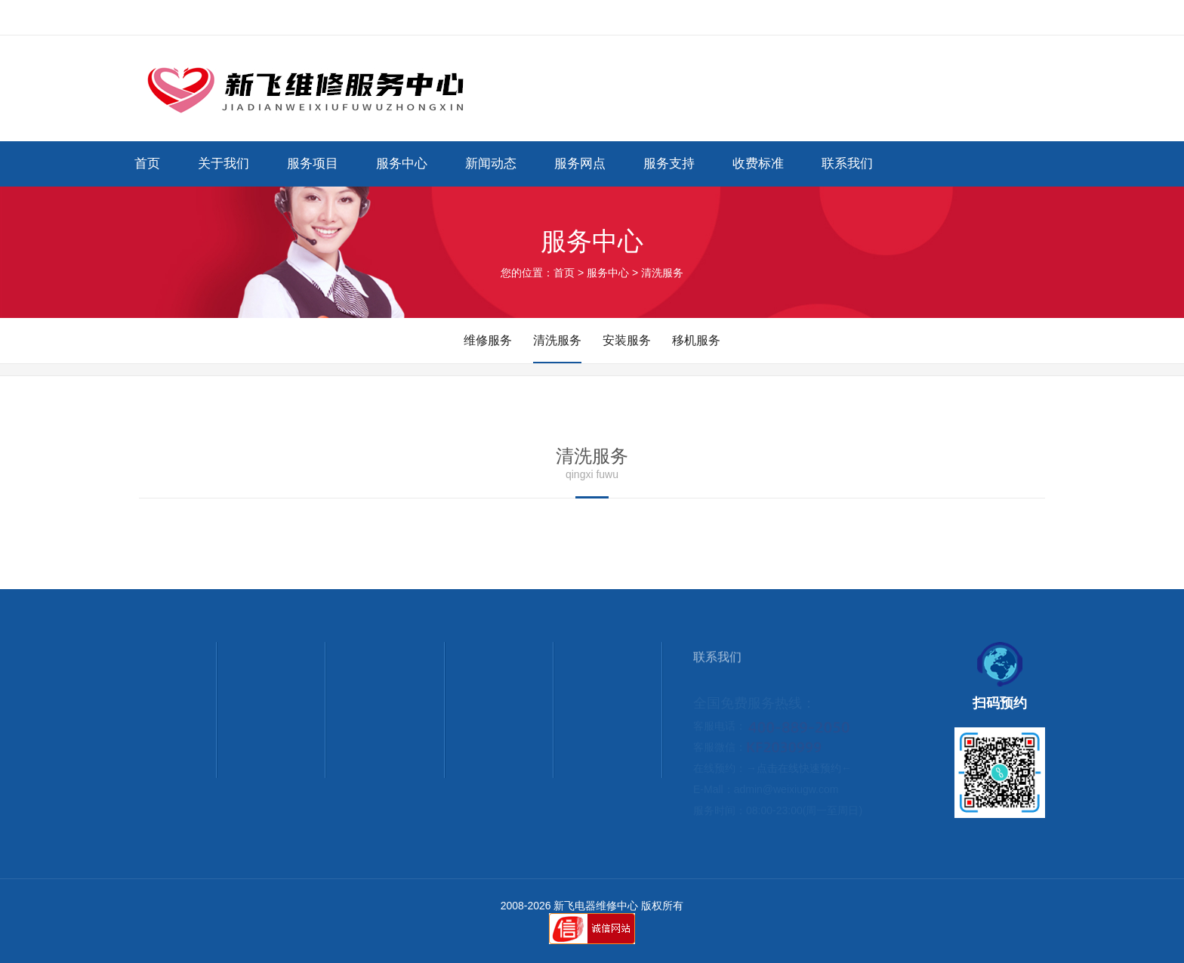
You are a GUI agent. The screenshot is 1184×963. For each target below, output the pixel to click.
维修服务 (488, 340)
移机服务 (696, 340)
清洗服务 (557, 340)
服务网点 (580, 163)
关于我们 (223, 163)
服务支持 (669, 163)
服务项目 (312, 163)
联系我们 (994, 17)
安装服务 (627, 340)
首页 (147, 163)
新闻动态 (490, 163)
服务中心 (401, 163)
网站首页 (933, 17)
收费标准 (758, 163)
